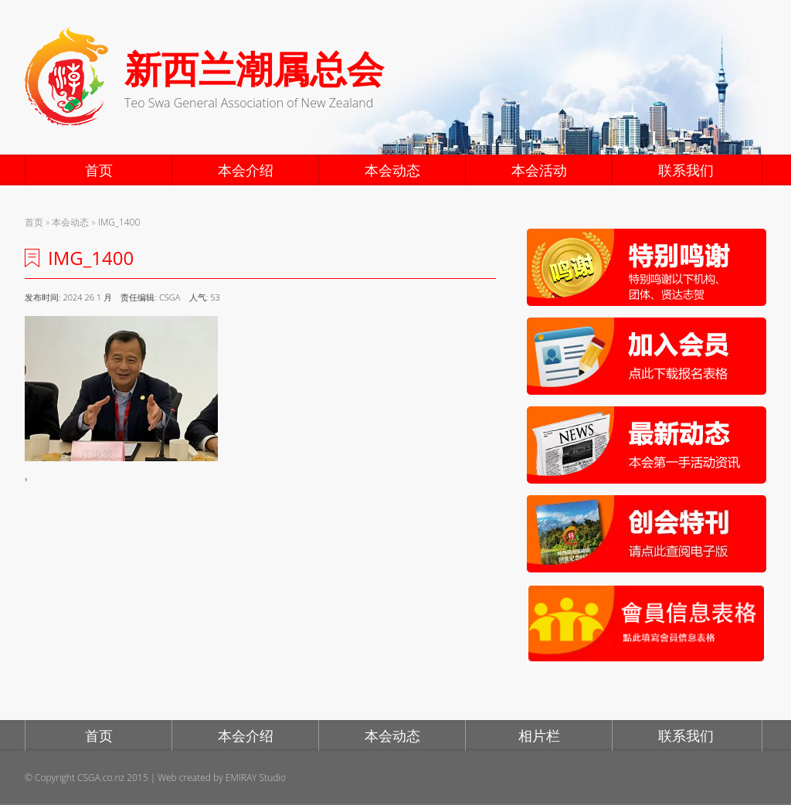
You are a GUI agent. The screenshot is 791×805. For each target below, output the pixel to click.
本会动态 (392, 170)
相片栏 (539, 735)
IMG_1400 (119, 222)
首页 (99, 170)
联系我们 (686, 170)
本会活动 (539, 170)
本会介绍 (245, 170)
